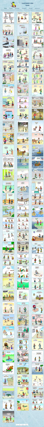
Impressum (37, 8)
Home (5, 8)
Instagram (24, 8)
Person (10, 8)
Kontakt (30, 8)
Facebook (17, 8)
